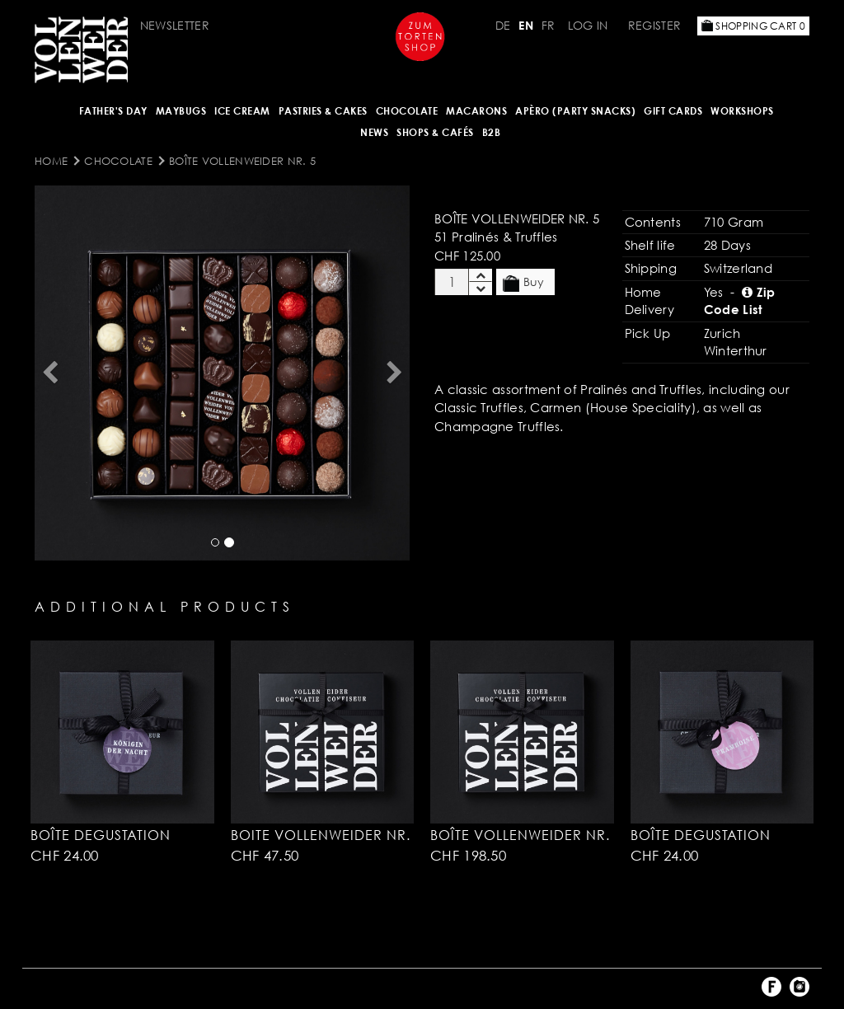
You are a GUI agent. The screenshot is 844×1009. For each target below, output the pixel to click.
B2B (491, 132)
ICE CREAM (242, 111)
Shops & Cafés (435, 132)
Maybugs (181, 111)
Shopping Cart (753, 26)
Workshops (742, 111)
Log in (588, 25)
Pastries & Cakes (323, 111)
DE (503, 25)
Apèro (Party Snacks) (575, 111)
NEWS (374, 132)
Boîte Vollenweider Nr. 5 (242, 160)
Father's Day (113, 111)
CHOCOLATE (407, 111)
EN (525, 25)
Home (51, 160)
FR (549, 25)
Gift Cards (673, 111)
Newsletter (174, 25)
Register (654, 25)
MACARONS (476, 111)
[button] (49, 373)
